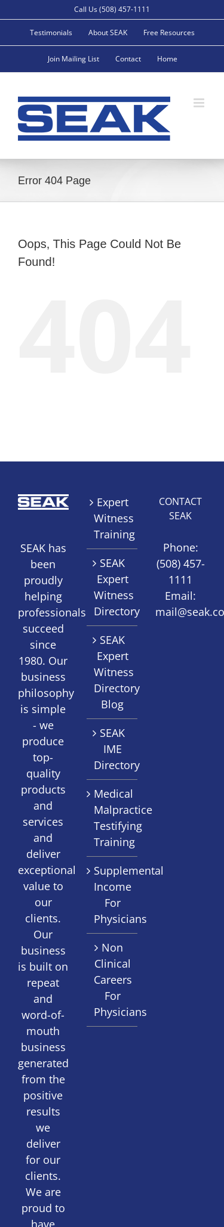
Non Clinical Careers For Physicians (112, 979)
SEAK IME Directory (112, 749)
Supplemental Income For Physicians (112, 894)
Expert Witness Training (112, 518)
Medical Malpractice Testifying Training (112, 817)
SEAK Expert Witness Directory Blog (112, 672)
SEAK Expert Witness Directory (112, 587)
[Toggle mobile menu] (200, 103)
